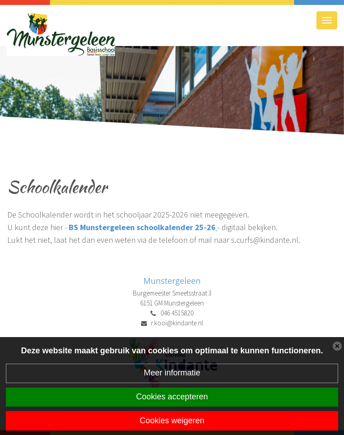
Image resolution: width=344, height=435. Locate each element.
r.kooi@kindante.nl (177, 323)
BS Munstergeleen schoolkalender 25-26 (142, 227)
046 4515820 (176, 313)
